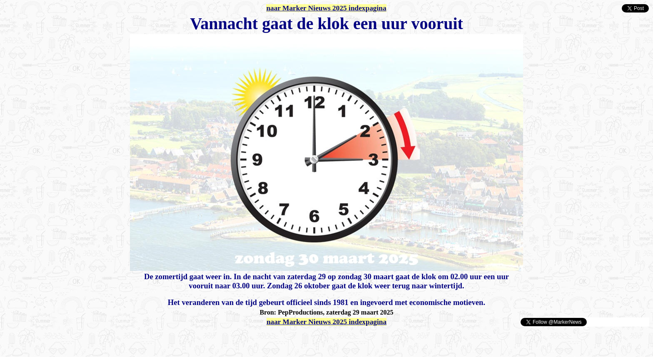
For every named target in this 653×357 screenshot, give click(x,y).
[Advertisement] (100, 339)
